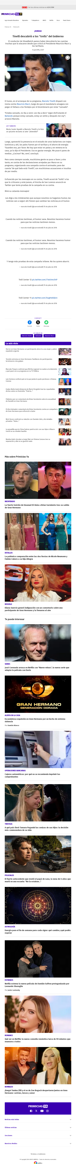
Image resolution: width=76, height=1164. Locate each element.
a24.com (50, 7)
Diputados (25, 20)
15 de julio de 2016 (50, 207)
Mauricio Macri (23, 104)
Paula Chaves (66, 20)
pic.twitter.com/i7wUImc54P (44, 279)
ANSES (44, 20)
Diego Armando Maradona (11, 20)
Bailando (9, 116)
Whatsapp (46, 323)
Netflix (51, 20)
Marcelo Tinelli (48, 101)
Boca (58, 20)
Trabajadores (35, 20)
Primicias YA (8, 27)
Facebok (29, 323)
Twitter (38, 323)
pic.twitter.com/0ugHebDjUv (44, 298)
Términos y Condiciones (38, 1154)
